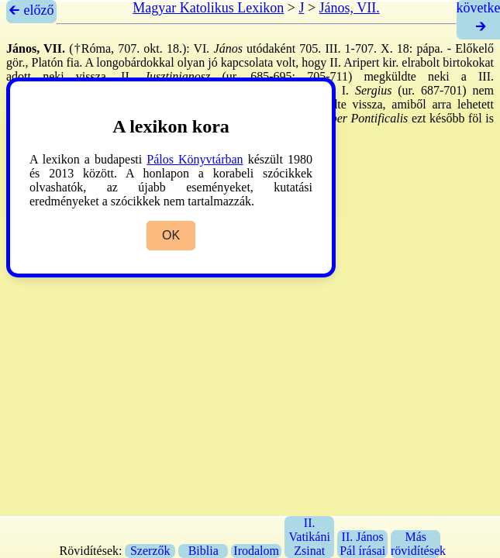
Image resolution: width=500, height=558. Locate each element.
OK (171, 235)
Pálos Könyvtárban (195, 159)
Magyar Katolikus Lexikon (208, 8)
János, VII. (349, 8)
